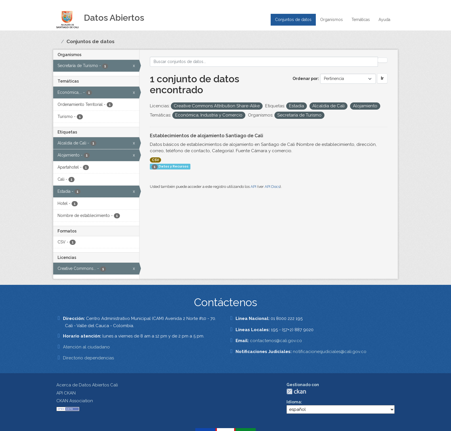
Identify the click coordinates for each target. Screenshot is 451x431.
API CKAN (66, 393)
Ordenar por (305, 78)
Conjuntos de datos (293, 19)
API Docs (272, 186)
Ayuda (384, 19)
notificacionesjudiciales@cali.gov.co (329, 351)
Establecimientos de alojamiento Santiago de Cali (206, 135)
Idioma (293, 402)
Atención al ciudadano (86, 347)
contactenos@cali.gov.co (276, 340)
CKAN (296, 391)
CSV (155, 160)
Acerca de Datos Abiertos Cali (87, 385)
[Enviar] (382, 60)
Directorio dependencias (88, 358)
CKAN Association (74, 400)
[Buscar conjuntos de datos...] (264, 62)
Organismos (331, 19)
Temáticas (360, 19)
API (253, 186)
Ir (382, 78)
